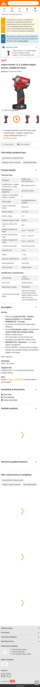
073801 (10, 380)
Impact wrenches (17, 14)
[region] (20, 119)
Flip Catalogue (23, 144)
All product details (10, 138)
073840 (18, 380)
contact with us (23, 41)
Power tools (5, 14)
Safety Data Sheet (9, 400)
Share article (7, 144)
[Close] (36, 47)
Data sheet (6, 394)
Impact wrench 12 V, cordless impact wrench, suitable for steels (24, 52)
